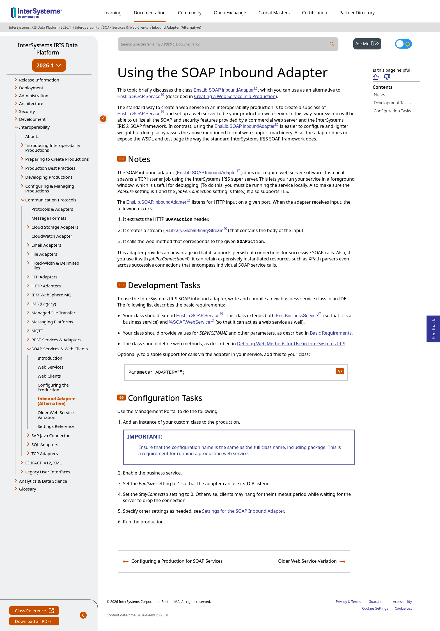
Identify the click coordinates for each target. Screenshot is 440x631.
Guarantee (377, 601)
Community (189, 12)
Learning (113, 12)
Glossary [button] (27, 489)
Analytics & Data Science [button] (43, 481)
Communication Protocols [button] (50, 200)
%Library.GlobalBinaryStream (196, 230)
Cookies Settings (375, 608)
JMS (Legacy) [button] (43, 304)
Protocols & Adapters (52, 209)
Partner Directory (357, 12)
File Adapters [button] (44, 254)
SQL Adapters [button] (44, 444)
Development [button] (32, 119)
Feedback (433, 327)
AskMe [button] (369, 43)
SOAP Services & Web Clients (125, 27)
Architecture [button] (31, 103)
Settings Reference (56, 426)
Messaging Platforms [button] (52, 321)
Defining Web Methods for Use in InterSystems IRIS (291, 344)
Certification (314, 12)
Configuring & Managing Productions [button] (49, 188)
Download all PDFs (34, 621)
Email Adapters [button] (46, 245)
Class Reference (34, 611)
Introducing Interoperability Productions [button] (52, 147)
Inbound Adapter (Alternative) (176, 27)
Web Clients (49, 376)
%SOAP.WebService (191, 322)
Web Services (50, 367)
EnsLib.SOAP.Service (141, 96)
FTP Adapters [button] (44, 277)
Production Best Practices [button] (50, 168)
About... (33, 136)
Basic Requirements (330, 333)
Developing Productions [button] (48, 177)
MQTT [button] (37, 330)
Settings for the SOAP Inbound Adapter (243, 511)
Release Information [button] (39, 80)
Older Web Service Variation (56, 415)
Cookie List (403, 608)
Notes (379, 94)
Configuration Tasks (392, 111)
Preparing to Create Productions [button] (57, 159)
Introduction (50, 358)
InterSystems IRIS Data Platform (48, 48)
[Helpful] (376, 77)
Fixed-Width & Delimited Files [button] (55, 265)
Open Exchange (230, 12)
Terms (356, 601)
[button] (121, 159)
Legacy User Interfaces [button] (47, 472)
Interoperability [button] (34, 127)
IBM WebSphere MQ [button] (51, 295)
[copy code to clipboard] (339, 371)
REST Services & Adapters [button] (56, 339)
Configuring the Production (53, 387)
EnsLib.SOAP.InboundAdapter (226, 90)
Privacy (341, 601)
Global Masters (274, 12)
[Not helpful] (387, 77)
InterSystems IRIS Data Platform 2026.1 (40, 27)
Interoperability (87, 27)
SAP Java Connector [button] (50, 435)
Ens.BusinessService (299, 315)
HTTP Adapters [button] (46, 286)
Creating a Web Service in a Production (235, 96)
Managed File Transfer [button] (53, 313)
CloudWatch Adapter (51, 236)
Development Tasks (392, 102)
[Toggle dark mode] (403, 44)
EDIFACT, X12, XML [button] (43, 463)
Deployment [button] (31, 87)
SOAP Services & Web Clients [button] (59, 348)
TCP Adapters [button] (44, 453)
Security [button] (27, 111)
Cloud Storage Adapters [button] (54, 227)
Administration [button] (33, 95)
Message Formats (49, 218)
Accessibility (402, 601)
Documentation (150, 12)
